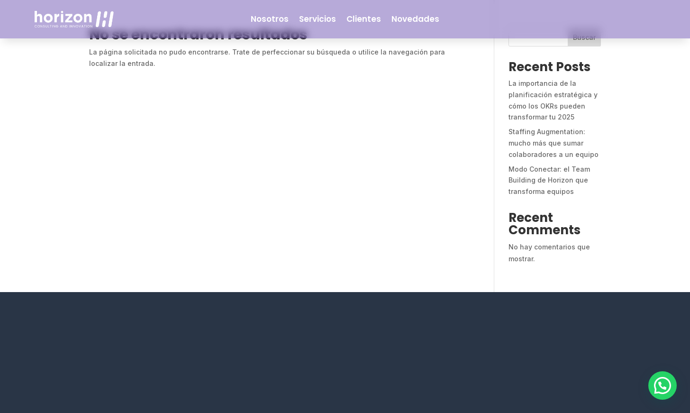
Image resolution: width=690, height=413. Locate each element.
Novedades (415, 19)
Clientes (363, 19)
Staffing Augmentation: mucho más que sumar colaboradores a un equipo (553, 143)
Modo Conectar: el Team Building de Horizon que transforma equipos (549, 180)
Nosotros (270, 19)
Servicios (317, 19)
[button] (662, 385)
